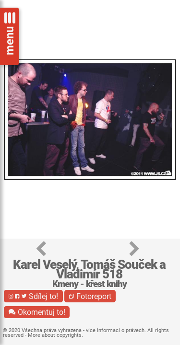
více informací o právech (115, 330)
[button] (41, 249)
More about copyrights (55, 335)
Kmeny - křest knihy (89, 283)
